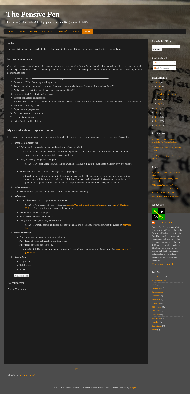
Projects (155, 311)
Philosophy (157, 307)
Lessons (21, 31)
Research (156, 314)
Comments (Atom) (27, 375)
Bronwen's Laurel (98, 205)
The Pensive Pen (33, 14)
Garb (154, 284)
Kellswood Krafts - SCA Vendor (166, 189)
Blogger (133, 387)
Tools (154, 329)
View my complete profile (163, 264)
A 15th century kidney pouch (169, 90)
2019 (157, 82)
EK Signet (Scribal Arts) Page (165, 185)
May (160, 99)
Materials (156, 299)
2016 (157, 112)
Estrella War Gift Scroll (77, 205)
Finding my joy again (166, 94)
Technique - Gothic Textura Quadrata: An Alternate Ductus (165, 140)
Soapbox (155, 322)
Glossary (76, 31)
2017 (157, 108)
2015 (157, 117)
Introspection (157, 292)
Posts (157, 63)
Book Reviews (158, 277)
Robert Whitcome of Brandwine (165, 196)
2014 (157, 121)
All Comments (161, 68)
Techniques (157, 326)
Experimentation (159, 280)
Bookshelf (62, 31)
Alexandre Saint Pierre (165, 223)
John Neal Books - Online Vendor (166, 192)
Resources (47, 31)
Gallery (33, 31)
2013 (157, 125)
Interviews (156, 288)
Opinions (156, 303)
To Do (88, 31)
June (160, 86)
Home (10, 31)
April (160, 103)
